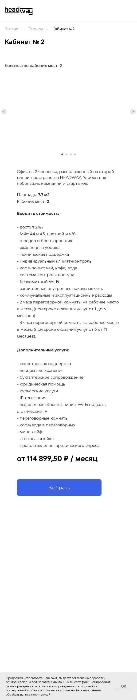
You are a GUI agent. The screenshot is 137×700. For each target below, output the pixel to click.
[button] (59, 487)
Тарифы (36, 29)
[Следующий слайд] (133, 111)
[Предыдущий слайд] (4, 111)
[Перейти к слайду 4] (75, 154)
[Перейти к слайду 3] (71, 154)
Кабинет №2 (63, 29)
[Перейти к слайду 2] (66, 154)
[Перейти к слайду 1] (62, 154)
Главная (12, 29)
